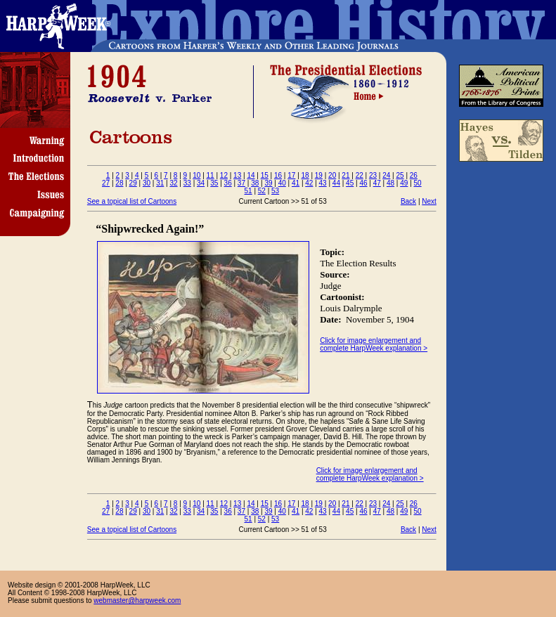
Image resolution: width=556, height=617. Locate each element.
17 (291, 175)
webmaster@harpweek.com (137, 600)
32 (173, 183)
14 (250, 175)
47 (377, 183)
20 (332, 175)
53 (275, 191)
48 (390, 183)
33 (187, 183)
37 (241, 183)
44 (336, 183)
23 (373, 175)
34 (201, 183)
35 (214, 183)
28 (119, 183)
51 (248, 191)
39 (268, 183)
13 (237, 175)
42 (309, 183)
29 (133, 183)
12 (224, 175)
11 (210, 175)
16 (278, 175)
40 (282, 183)
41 (295, 183)
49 (404, 183)
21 (345, 175)
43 (323, 183)
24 (386, 175)
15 (265, 175)
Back (408, 201)
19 (319, 175)
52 (262, 191)
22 (359, 175)
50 (418, 183)
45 (350, 183)
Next (429, 201)
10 (196, 175)
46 (363, 183)
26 (414, 175)
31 (160, 183)
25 (399, 175)
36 (228, 183)
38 (255, 183)
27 (106, 183)
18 (305, 175)
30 (146, 183)
